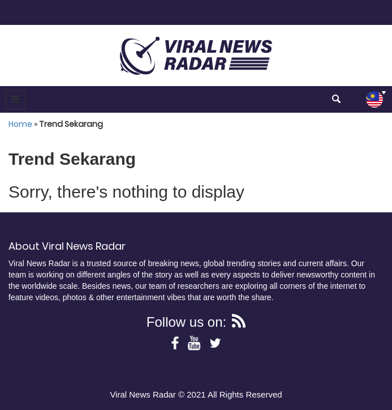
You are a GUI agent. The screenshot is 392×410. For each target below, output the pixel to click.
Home (20, 124)
